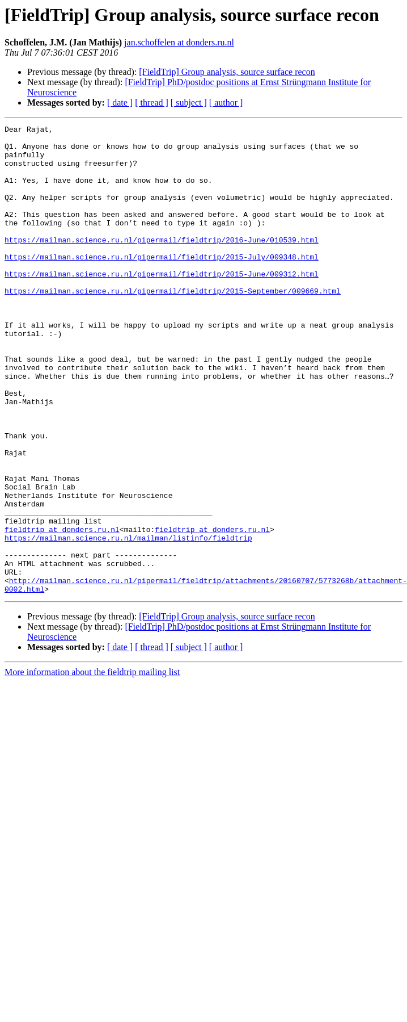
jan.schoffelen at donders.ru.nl (179, 42)
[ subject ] (189, 102)
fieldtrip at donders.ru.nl (62, 601)
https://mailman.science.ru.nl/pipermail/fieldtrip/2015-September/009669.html (173, 314)
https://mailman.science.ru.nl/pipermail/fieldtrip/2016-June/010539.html (162, 253)
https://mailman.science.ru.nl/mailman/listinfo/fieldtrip (128, 611)
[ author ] (226, 102)
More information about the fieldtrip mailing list (92, 755)
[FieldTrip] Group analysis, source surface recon (227, 72)
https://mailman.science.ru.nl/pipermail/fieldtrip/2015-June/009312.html (162, 294)
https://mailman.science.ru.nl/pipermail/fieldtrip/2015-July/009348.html (162, 274)
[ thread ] (151, 102)
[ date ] (120, 102)
